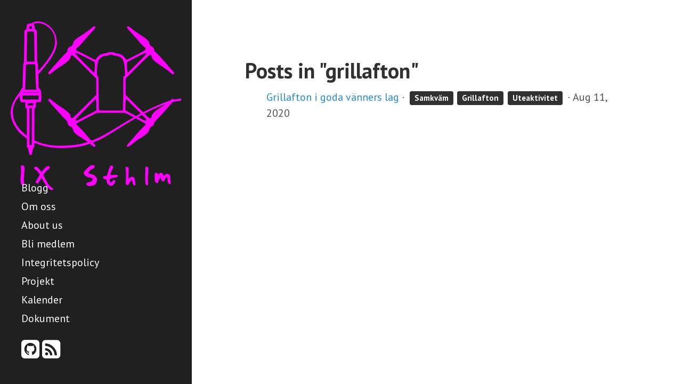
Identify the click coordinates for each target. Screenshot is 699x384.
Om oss (38, 206)
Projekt (37, 281)
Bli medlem (48, 244)
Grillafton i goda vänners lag (332, 97)
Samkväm (431, 98)
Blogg (34, 188)
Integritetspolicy (60, 262)
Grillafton (480, 98)
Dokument (45, 318)
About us (42, 225)
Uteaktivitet (535, 98)
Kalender (41, 300)
